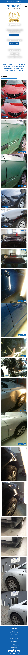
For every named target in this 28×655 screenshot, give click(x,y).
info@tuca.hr (19, 1)
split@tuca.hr (14, 647)
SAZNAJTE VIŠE (14, 35)
